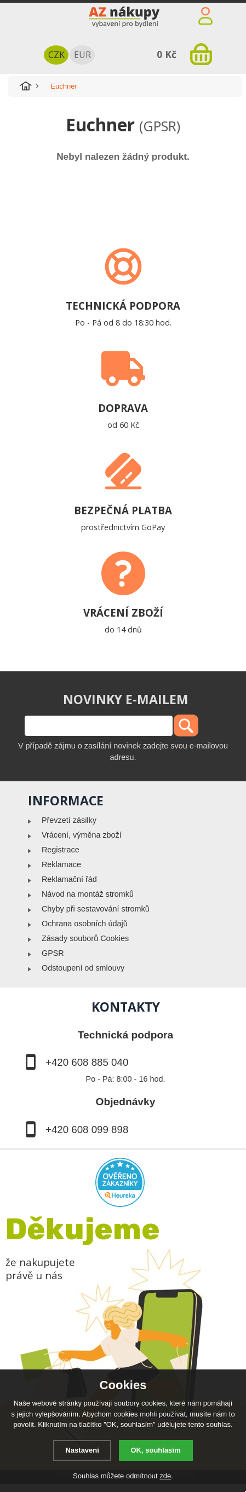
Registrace (60, 849)
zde (165, 1476)
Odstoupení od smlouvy (83, 967)
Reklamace (61, 864)
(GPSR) (159, 126)
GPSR (53, 953)
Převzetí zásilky (69, 820)
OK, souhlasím (156, 1450)
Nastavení (82, 1450)
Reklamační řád (69, 879)
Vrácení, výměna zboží (82, 835)
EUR (82, 55)
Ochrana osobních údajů (85, 923)
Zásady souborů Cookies (85, 938)
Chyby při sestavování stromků (96, 908)
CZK (56, 55)
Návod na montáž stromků (88, 894)
